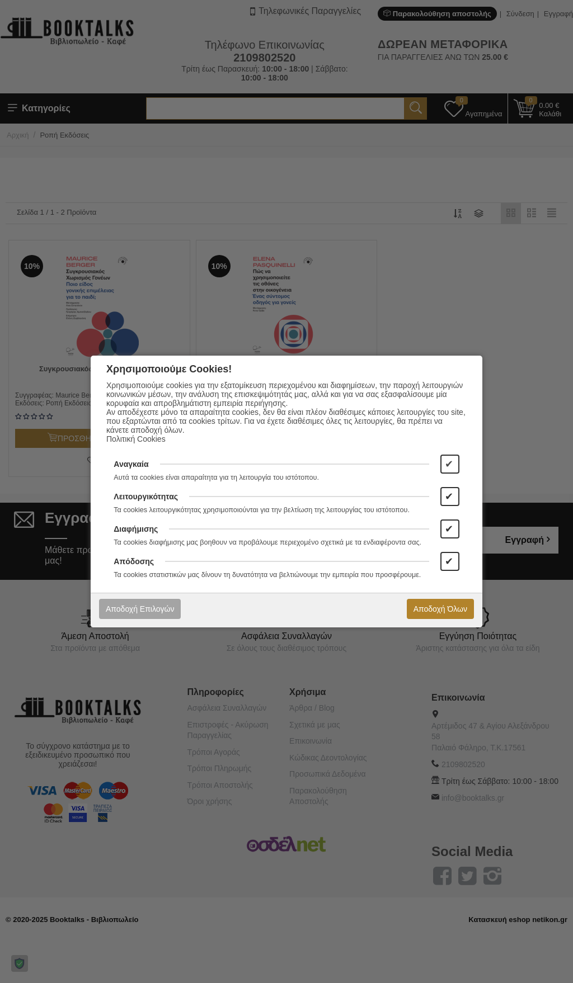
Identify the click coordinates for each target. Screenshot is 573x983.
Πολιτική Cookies (136, 438)
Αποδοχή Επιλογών (140, 608)
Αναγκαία (131, 464)
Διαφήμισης (136, 528)
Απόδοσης (134, 561)
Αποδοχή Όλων (440, 608)
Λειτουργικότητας (146, 496)
